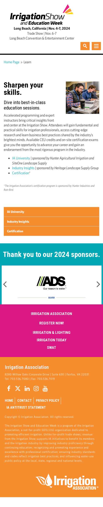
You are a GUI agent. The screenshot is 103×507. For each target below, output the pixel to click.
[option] (51, 285)
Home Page (11, 62)
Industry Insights (23, 168)
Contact (24, 401)
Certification (20, 173)
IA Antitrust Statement (26, 407)
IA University (21, 158)
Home (9, 401)
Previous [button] (5, 283)
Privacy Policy (47, 401)
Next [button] (98, 283)
